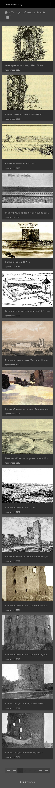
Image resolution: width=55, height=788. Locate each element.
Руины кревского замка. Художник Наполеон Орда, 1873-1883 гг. (27, 360)
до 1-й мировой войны (33, 12)
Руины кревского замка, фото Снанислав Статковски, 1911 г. (27, 605)
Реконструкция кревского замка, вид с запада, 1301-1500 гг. (27, 212)
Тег (13, 12)
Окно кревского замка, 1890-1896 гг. (24, 65)
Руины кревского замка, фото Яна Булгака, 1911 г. (27, 654)
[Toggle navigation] (47, 4)
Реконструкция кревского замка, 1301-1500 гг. (27, 311)
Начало (6, 12)
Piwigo (31, 781)
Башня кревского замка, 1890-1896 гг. (25, 114)
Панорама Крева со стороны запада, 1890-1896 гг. (27, 458)
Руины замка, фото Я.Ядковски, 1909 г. (25, 703)
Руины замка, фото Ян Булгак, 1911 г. (24, 752)
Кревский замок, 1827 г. (17, 262)
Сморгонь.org (13, 4)
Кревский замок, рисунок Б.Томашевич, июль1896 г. (27, 556)
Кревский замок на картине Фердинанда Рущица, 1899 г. (27, 409)
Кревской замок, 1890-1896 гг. (21, 163)
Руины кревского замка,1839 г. (21, 507)
